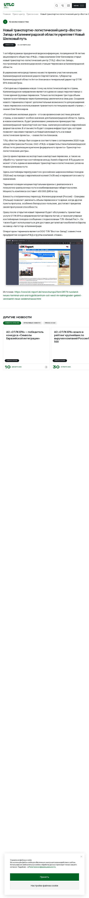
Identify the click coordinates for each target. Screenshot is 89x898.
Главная (7, 14)
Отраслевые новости (32, 323)
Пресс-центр (18, 14)
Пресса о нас (32, 14)
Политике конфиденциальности (42, 867)
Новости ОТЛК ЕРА (12, 323)
